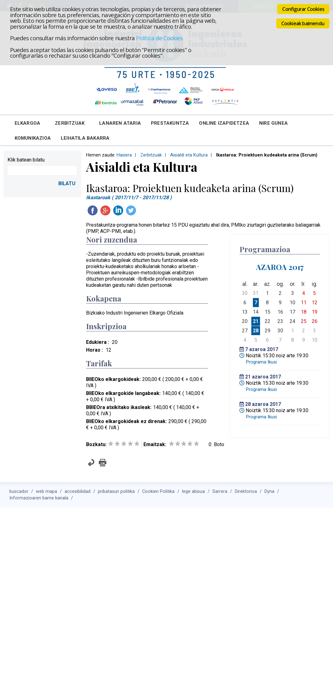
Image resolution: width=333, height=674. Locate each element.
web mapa (46, 491)
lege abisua (193, 491)
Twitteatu (131, 210)
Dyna (269, 491)
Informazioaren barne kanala (38, 498)
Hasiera (124, 155)
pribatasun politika (116, 491)
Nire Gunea (273, 123)
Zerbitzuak (69, 123)
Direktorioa (246, 491)
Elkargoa (28, 123)
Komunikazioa (33, 138)
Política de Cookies (159, 38)
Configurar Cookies (303, 9)
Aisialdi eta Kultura (189, 155)
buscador (18, 491)
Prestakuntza (170, 123)
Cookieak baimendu (302, 23)
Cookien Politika (158, 491)
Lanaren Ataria (120, 123)
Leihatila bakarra (85, 138)
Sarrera (219, 491)
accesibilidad (77, 491)
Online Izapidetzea (224, 123)
